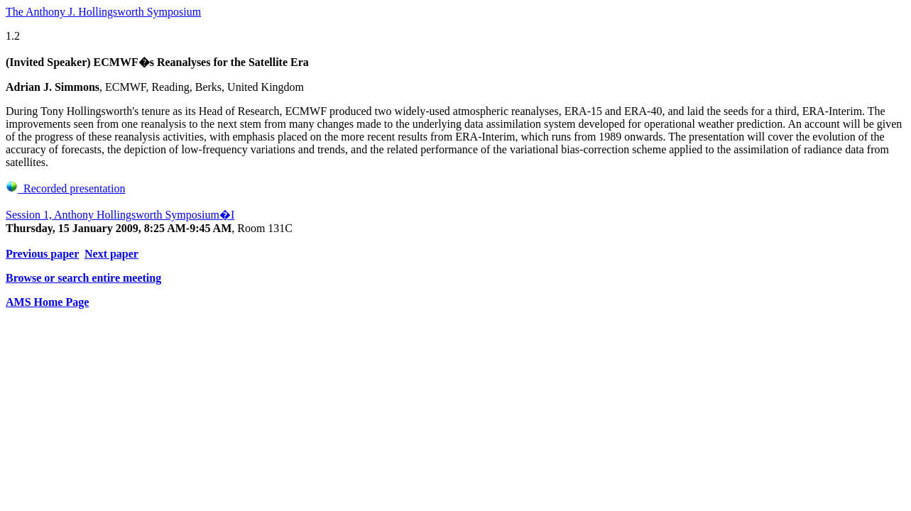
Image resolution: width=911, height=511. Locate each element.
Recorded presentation (66, 188)
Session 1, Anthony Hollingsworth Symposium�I (120, 215)
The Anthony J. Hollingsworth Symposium (103, 12)
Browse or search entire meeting (83, 278)
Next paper (111, 254)
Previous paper (42, 254)
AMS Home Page (47, 302)
